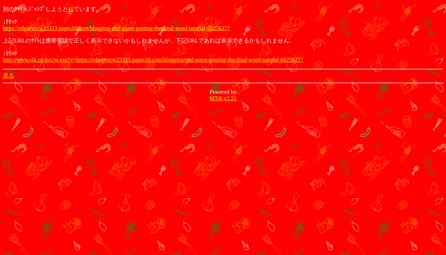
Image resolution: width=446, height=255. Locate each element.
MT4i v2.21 (223, 98)
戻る (8, 76)
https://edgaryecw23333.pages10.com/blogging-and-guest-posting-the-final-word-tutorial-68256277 (116, 28)
